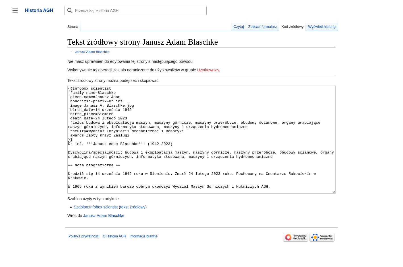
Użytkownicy (208, 70)
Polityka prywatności (83, 258)
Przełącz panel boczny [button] (17, 13)
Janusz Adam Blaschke (92, 51)
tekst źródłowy (133, 228)
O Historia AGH (114, 258)
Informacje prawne (144, 258)
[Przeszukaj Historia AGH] (136, 10)
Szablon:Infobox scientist (96, 228)
